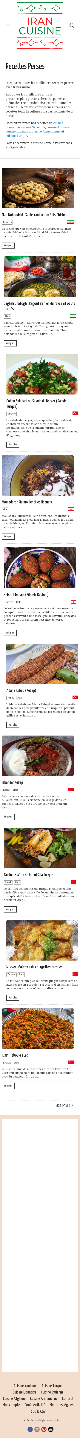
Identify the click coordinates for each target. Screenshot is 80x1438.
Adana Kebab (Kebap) (21, 690)
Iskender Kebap (12, 782)
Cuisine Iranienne (25, 1386)
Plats (7, 316)
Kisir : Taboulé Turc (15, 1055)
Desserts (7, 222)
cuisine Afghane (58, 127)
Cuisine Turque (52, 1386)
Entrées (11, 413)
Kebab (10, 697)
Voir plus (8, 245)
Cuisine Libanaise (24, 1392)
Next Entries (63, 1105)
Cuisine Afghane (14, 1399)
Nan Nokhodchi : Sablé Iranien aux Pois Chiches (34, 215)
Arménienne (52, 131)
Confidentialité (34, 1405)
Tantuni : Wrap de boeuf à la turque (28, 875)
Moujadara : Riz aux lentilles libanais (27, 502)
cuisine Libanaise (18, 131)
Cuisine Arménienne (44, 1399)
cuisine (37, 131)
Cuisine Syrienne (52, 1392)
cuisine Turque (16, 136)
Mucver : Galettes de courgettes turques (34, 967)
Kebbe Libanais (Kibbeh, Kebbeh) (26, 595)
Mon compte (11, 1405)
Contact (67, 1399)
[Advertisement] (40, 1245)
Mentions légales (62, 1405)
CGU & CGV (38, 1411)
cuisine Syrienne (33, 127)
